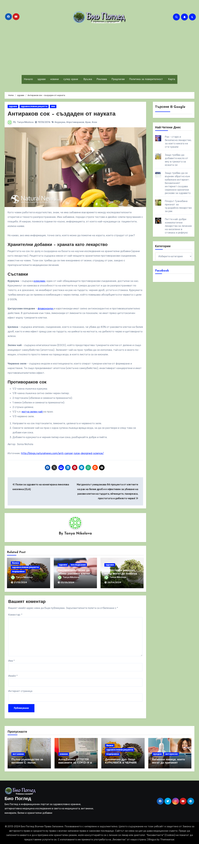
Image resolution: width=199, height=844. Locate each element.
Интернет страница (20, 691)
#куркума (60, 122)
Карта (171, 79)
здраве (41, 79)
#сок (94, 122)
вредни (157, 754)
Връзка (87, 79)
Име (11, 660)
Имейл (13, 675)
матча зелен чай (32, 411)
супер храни (70, 79)
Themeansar (167, 839)
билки (15, 563)
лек (53, 106)
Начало (28, 79)
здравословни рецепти (34, 106)
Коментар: (15, 614)
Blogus (152, 839)
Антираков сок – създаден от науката (62, 114)
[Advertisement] (99, 49)
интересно (171, 754)
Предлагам (118, 79)
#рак (88, 122)
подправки (18, 571)
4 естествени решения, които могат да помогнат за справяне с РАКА (121, 573)
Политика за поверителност (146, 79)
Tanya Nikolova (25, 122)
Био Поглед (18, 799)
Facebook (162, 270)
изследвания (78, 565)
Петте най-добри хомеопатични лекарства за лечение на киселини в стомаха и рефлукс (178, 226)
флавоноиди (46, 308)
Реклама (102, 79)
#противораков (75, 122)
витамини (18, 754)
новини (54, 79)
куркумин (39, 280)
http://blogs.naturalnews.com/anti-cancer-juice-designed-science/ (62, 453)
